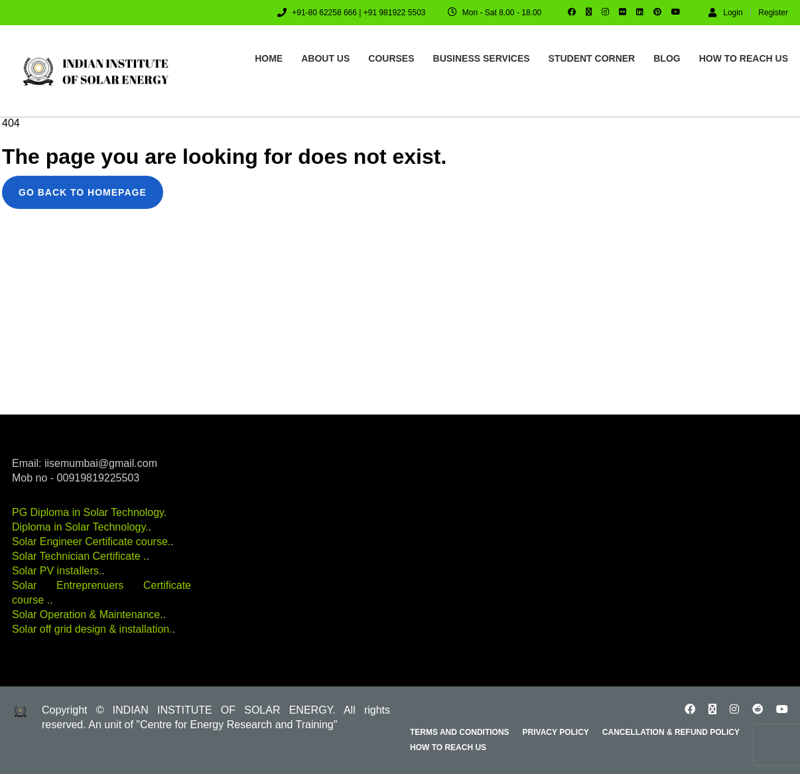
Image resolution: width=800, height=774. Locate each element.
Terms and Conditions (459, 732)
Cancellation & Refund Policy (671, 732)
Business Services (481, 58)
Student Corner (592, 58)
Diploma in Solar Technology (78, 527)
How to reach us (743, 58)
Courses (391, 58)
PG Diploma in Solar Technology (88, 512)
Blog (666, 58)
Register (773, 13)
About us (325, 58)
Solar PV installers (55, 570)
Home (269, 58)
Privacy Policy (556, 732)
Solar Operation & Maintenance (86, 614)
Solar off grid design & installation (90, 629)
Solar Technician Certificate (77, 556)
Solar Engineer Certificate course (90, 541)
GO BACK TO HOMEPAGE (83, 192)
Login (725, 12)
